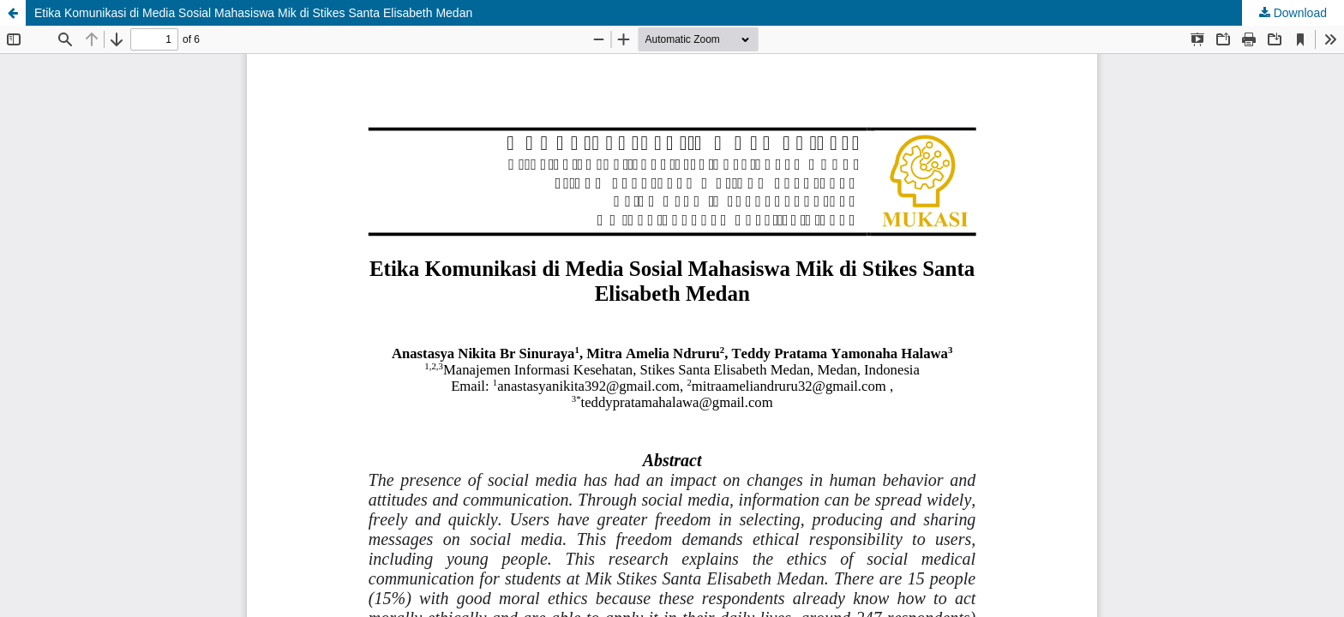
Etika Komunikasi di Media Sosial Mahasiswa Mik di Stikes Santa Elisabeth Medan (253, 13)
